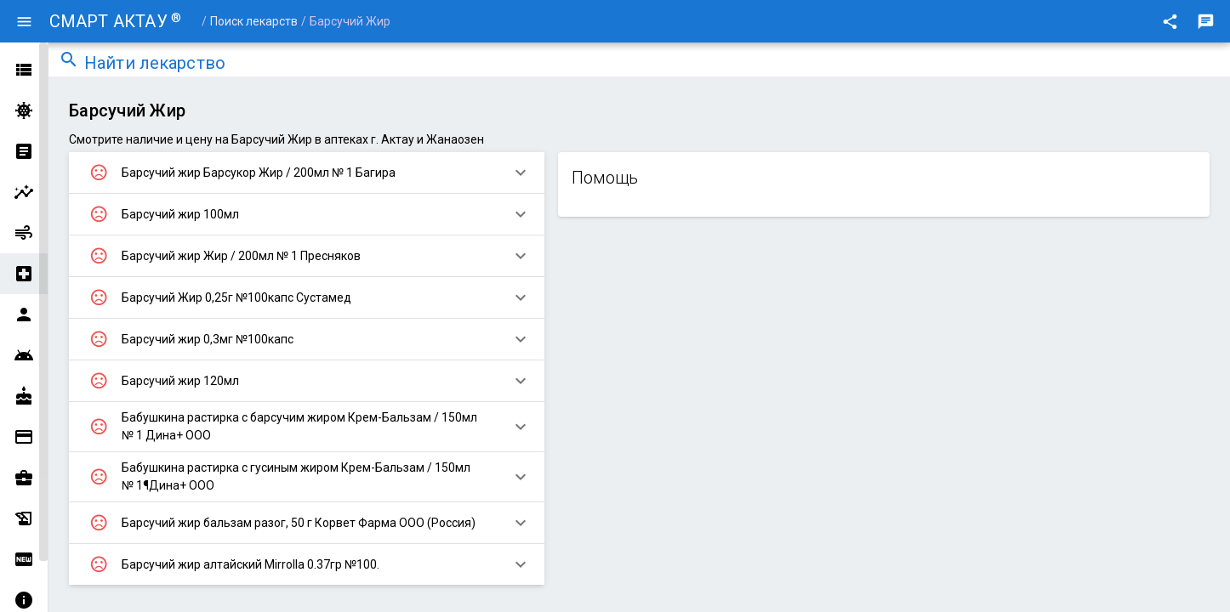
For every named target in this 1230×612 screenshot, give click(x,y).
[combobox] (652, 64)
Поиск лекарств (254, 21)
